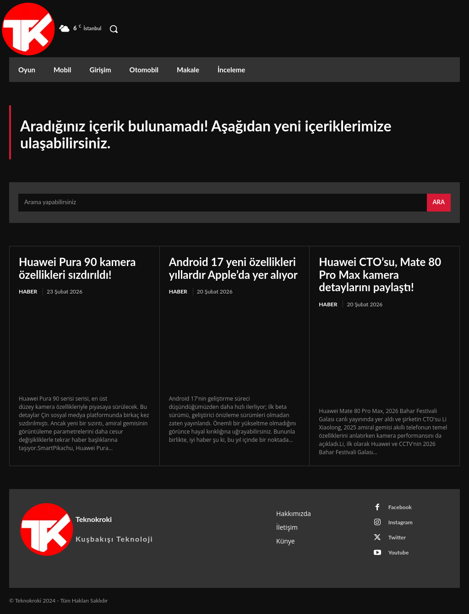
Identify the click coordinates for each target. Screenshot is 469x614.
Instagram (400, 522)
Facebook (400, 507)
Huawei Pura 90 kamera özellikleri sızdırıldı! (77, 268)
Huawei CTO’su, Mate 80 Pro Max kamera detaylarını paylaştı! (380, 274)
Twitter (397, 537)
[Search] (439, 203)
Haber (28, 291)
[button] (113, 28)
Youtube (398, 552)
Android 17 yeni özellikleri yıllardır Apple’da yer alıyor (233, 268)
